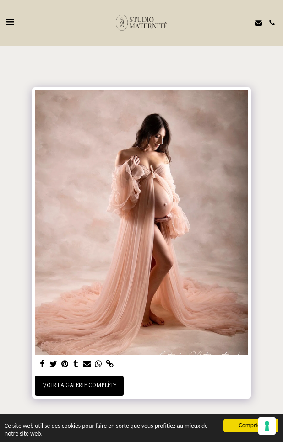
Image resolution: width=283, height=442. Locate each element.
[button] (10, 22)
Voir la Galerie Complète (79, 385)
